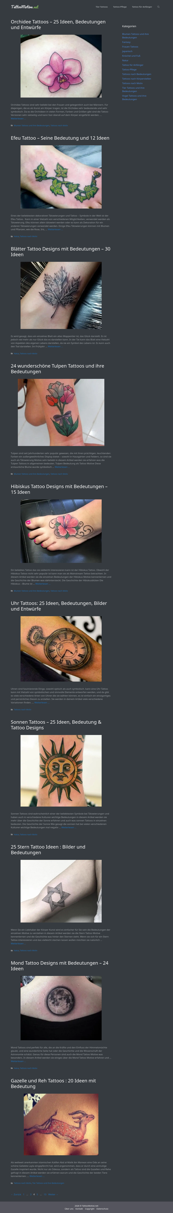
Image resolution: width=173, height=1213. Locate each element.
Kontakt (79, 1208)
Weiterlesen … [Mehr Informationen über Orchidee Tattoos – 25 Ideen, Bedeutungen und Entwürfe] (18, 118)
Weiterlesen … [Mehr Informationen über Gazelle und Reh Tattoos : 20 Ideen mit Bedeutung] (37, 1176)
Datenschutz (102, 1208)
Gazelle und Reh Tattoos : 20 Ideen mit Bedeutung (53, 1083)
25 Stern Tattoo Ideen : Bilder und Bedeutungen (48, 850)
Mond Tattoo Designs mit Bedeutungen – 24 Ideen (59, 966)
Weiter (53, 1194)
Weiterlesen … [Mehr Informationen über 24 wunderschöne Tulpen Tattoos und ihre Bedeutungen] (62, 466)
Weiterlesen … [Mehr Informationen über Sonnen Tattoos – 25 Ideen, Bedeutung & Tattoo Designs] (68, 827)
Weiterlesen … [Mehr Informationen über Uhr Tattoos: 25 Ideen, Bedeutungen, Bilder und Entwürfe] (41, 702)
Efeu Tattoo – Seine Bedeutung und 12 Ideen (60, 138)
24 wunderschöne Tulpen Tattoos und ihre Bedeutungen (57, 369)
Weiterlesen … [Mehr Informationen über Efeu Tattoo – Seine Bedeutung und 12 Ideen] (55, 229)
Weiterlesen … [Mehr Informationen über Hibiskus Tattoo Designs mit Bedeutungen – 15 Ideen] (43, 583)
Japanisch (127, 51)
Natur (16, 236)
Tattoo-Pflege (120, 6)
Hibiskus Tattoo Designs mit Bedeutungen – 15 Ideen (59, 489)
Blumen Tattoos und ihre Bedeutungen (31, 125)
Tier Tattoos (102, 6)
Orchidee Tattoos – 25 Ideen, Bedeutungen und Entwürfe (58, 24)
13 (45, 1194)
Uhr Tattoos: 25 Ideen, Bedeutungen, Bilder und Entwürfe (59, 606)
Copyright (89, 1208)
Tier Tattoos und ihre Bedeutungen (48, 1183)
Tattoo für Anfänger (142, 6)
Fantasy (126, 42)
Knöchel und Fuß (131, 55)
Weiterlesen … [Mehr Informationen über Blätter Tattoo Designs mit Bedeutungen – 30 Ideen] (55, 346)
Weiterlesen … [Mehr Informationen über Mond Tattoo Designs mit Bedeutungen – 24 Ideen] (18, 1061)
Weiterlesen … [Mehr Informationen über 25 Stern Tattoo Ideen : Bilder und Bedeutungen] (18, 943)
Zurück (16, 1194)
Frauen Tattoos (130, 46)
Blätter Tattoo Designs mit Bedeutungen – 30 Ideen (60, 252)
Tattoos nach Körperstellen (136, 78)
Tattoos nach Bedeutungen (136, 74)
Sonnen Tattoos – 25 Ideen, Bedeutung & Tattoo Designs (56, 725)
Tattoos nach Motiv (59, 125)
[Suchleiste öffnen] (158, 7)
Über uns (69, 1208)
